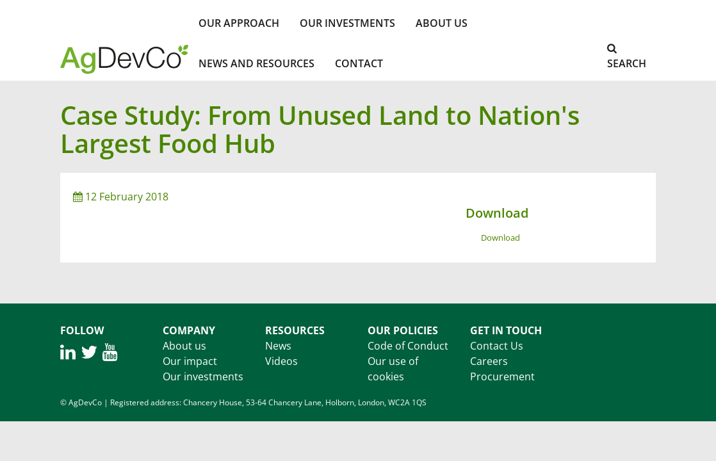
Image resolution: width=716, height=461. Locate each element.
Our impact (190, 361)
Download (500, 237)
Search (626, 56)
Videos (281, 361)
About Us (442, 23)
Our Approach (239, 23)
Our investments (347, 23)
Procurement (502, 376)
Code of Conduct (408, 346)
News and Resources (256, 63)
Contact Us (496, 346)
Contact (359, 63)
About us (184, 346)
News (278, 346)
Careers (489, 361)
